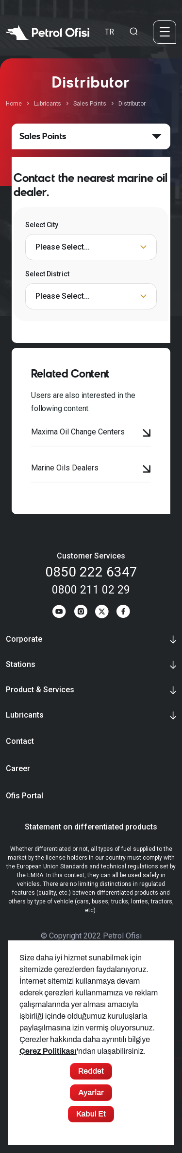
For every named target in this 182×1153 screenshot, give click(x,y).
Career (18, 768)
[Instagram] (80, 613)
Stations (20, 664)
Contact (20, 741)
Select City (41, 225)
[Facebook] (123, 613)
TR (109, 31)
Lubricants (48, 103)
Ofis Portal (24, 795)
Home (14, 103)
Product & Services (40, 689)
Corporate (24, 639)
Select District (47, 274)
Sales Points (89, 103)
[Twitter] (102, 613)
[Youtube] (59, 613)
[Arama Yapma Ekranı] (133, 31)
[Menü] (164, 31)
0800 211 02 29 (91, 589)
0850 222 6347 (91, 572)
